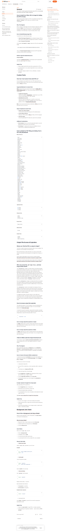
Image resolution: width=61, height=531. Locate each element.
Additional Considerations (52, 24)
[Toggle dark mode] (58, 1)
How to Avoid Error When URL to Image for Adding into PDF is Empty (53, 10)
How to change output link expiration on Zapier (53, 38)
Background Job (28, 413)
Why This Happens (51, 11)
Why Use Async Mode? (51, 57)
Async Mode (36, 413)
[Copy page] (39, 9)
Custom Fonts (49, 17)
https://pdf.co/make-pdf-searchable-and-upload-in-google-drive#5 (29, 261)
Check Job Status (22, 471)
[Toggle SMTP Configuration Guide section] (7, 35)
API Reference (4, 4)
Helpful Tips (50, 16)
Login (50, 1)
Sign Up (55, 1)
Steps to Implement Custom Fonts (53, 23)
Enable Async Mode (22, 443)
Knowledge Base (15, 4)
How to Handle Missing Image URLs (53, 13)
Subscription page (25, 307)
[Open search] (30, 1)
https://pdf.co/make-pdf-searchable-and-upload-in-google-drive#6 (29, 257)
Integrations (10, 4)
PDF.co (21, 83)
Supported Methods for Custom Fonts (54, 21)
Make (19, 331)
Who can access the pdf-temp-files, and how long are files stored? (53, 33)
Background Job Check (51, 53)
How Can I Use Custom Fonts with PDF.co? (52, 20)
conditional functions (25, 59)
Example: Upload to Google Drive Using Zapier (53, 50)
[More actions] (42, 9)
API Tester (21, 4)
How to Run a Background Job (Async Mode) (53, 56)
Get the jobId (21, 457)
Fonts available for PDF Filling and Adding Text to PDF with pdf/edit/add (53, 27)
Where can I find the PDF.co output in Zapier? (53, 31)
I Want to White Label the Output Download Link (52, 44)
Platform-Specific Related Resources (53, 14)
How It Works (50, 59)
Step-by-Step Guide (51, 60)
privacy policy (26, 528)
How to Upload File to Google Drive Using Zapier (29, 395)
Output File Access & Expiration (52, 28)
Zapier (19, 323)
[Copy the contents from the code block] (41, 47)
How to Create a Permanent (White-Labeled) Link (53, 48)
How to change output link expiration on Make (53, 41)
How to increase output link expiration (51, 36)
